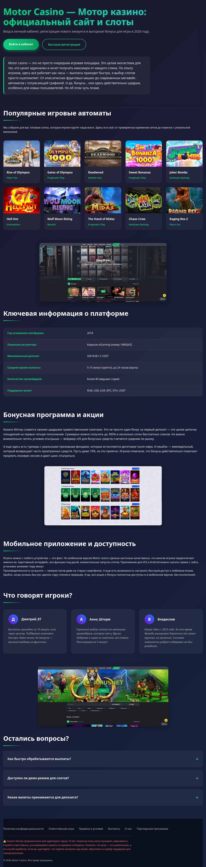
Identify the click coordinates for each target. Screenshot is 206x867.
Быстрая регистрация (64, 44)
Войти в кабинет (21, 44)
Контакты (114, 829)
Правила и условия (91, 829)
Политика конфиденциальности (23, 829)
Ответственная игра (61, 829)
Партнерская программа (152, 829)
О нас (128, 829)
